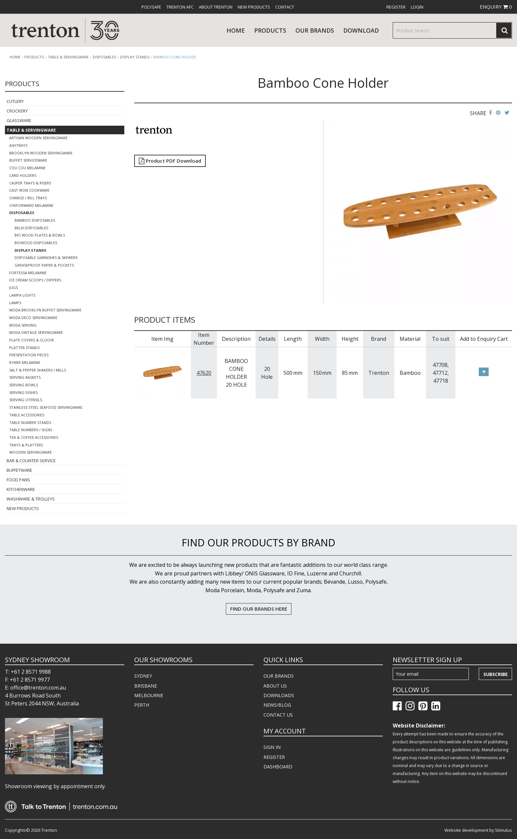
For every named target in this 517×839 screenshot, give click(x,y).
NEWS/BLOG (277, 705)
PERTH (141, 705)
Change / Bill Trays (28, 197)
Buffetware (19, 470)
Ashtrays (18, 145)
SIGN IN (272, 747)
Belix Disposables (31, 227)
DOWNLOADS (278, 695)
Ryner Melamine (24, 362)
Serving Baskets (25, 377)
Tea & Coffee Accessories (33, 437)
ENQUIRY (496, 6)
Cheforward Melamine (31, 205)
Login (417, 7)
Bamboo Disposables (35, 220)
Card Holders (22, 175)
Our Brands (314, 30)
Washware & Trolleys (31, 499)
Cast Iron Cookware (29, 190)
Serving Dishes (23, 392)
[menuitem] (151, 7)
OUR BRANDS (278, 676)
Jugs (13, 287)
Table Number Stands (30, 422)
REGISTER (274, 757)
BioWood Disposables (36, 242)
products (270, 30)
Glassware (19, 120)
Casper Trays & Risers (30, 182)
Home (236, 30)
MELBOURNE (148, 695)
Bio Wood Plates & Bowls (40, 235)
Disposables (104, 57)
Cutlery (15, 101)
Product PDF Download (170, 160)
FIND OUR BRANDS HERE (258, 608)
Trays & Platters (26, 444)
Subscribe (495, 674)
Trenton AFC (180, 7)
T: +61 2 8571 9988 (28, 671)
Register (396, 7)
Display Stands (134, 57)
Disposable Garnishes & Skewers (46, 257)
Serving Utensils (25, 399)
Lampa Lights (22, 295)
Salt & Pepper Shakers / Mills (37, 370)
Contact (284, 7)
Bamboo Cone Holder (174, 57)
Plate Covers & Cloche (31, 340)
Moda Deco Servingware (33, 317)
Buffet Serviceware (28, 160)
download (361, 30)
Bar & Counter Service (31, 461)
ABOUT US (275, 686)
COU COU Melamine (27, 167)
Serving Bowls (23, 384)
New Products (254, 7)
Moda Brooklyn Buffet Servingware (45, 309)
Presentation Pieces (28, 354)
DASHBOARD (277, 766)
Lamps (15, 302)
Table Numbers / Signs (30, 429)
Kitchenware (21, 489)
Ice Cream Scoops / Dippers (35, 279)
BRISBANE (145, 686)
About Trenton (215, 7)
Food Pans (18, 480)
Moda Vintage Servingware (36, 332)
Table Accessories (26, 414)
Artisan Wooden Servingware (38, 137)
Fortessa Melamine (27, 272)
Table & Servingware (68, 57)
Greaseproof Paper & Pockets (44, 265)
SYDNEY (143, 676)
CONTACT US (278, 715)
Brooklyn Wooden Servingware (41, 152)
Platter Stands (24, 347)
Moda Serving (23, 325)
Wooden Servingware (30, 452)
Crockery (17, 111)
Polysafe (151, 7)
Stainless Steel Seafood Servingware (45, 407)
